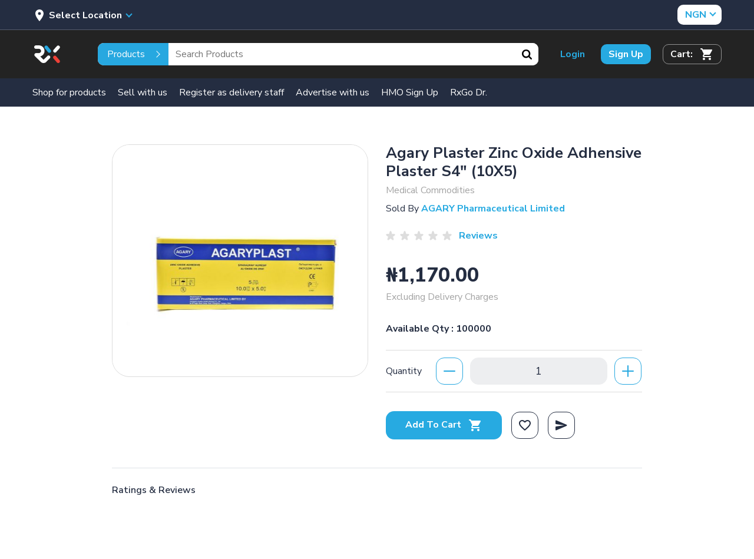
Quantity (404, 371)
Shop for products (69, 92)
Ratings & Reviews (154, 490)
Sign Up (626, 54)
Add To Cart (443, 424)
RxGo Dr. (468, 92)
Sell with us (142, 92)
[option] (240, 258)
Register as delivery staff (231, 92)
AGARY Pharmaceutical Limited (493, 208)
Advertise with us (332, 92)
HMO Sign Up (409, 92)
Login (572, 54)
